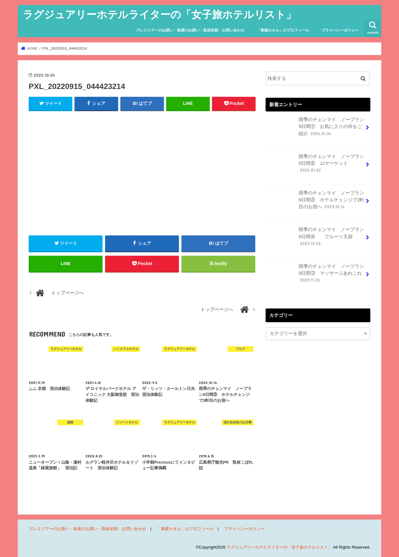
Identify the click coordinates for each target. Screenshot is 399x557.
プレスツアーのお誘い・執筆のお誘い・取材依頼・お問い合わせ (190, 30)
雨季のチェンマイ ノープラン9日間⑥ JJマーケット (315, 166)
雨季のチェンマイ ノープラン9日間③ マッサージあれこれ (315, 275)
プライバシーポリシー (340, 30)
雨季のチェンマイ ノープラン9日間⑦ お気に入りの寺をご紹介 (315, 129)
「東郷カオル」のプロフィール (283, 30)
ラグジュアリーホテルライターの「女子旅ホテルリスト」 (159, 14)
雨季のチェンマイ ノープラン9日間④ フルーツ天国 (315, 239)
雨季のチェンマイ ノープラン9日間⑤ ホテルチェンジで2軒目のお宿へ (315, 202)
